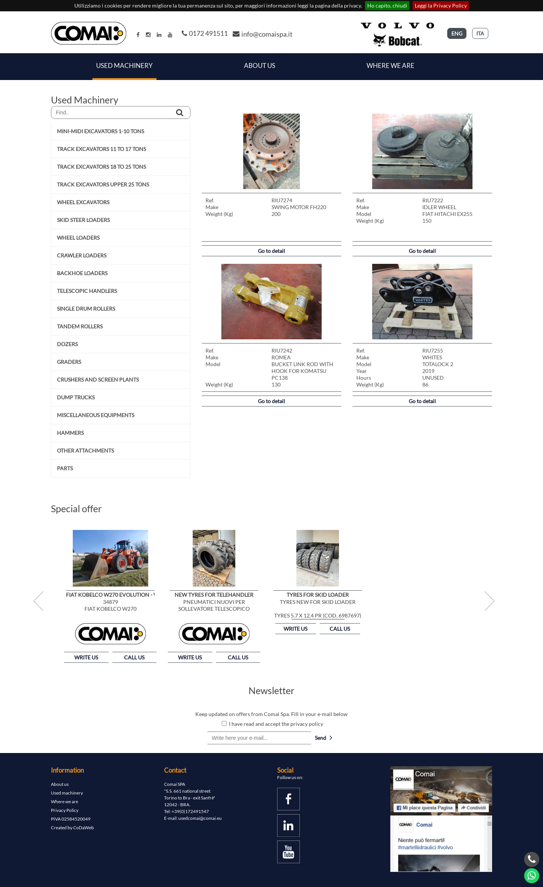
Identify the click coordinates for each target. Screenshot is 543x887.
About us (60, 784)
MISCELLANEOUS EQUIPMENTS (95, 415)
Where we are (390, 65)
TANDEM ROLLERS (80, 326)
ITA (480, 33)
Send (323, 738)
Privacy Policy (64, 810)
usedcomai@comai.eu (200, 818)
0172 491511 (205, 33)
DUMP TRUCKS (76, 397)
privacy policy (306, 724)
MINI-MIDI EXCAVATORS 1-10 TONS (100, 131)
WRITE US (86, 657)
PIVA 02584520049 (70, 819)
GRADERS (69, 362)
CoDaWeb (83, 827)
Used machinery (67, 793)
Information (67, 770)
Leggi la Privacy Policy (441, 5)
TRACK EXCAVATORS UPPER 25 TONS (103, 184)
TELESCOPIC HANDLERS (87, 291)
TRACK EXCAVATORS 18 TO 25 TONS (101, 166)
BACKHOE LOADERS (82, 273)
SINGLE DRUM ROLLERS (86, 308)
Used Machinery (124, 65)
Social (285, 770)
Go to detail (271, 251)
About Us (259, 65)
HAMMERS (70, 433)
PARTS (65, 468)
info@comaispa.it (263, 34)
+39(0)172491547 (190, 811)
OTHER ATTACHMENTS (85, 450)
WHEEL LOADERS (78, 237)
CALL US (134, 657)
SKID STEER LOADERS (83, 220)
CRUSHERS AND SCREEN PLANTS (98, 379)
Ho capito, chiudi (387, 5)
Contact (175, 770)
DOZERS (67, 344)
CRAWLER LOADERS (81, 255)
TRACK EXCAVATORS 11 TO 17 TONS (101, 149)
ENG (456, 33)
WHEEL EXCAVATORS (83, 202)
